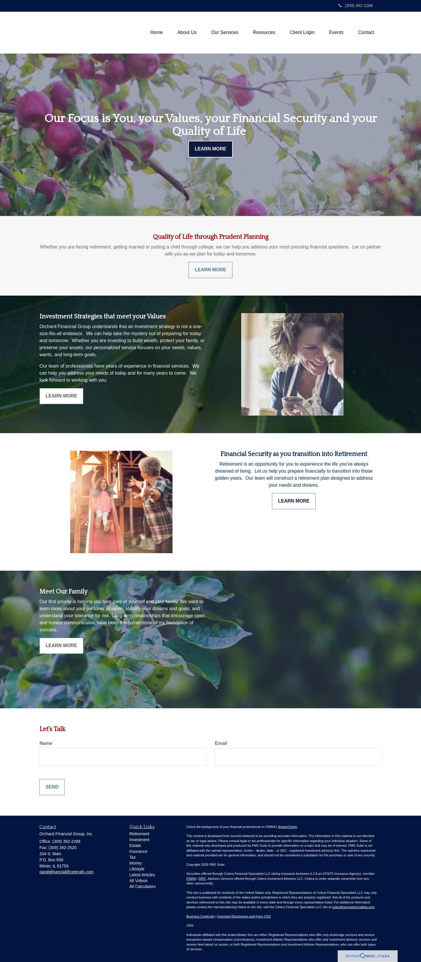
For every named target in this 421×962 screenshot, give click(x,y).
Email (221, 743)
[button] (187, 32)
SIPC (202, 878)
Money (136, 863)
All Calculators (143, 886)
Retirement (139, 833)
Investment (139, 839)
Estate (135, 845)
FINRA (191, 878)
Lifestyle (137, 869)
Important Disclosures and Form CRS (244, 916)
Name (45, 743)
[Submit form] (52, 787)
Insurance (138, 851)
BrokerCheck (287, 827)
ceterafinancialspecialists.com (353, 907)
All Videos (139, 880)
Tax (133, 857)
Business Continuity (201, 916)
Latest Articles (142, 874)
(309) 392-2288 (356, 5)
